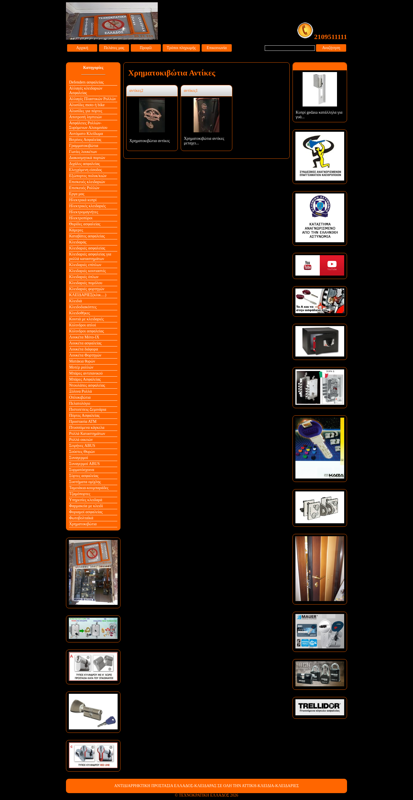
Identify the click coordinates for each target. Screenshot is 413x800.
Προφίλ (146, 48)
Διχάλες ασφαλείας (84, 164)
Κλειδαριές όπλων (84, 277)
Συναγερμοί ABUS (84, 464)
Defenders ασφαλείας (86, 82)
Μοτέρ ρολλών (81, 367)
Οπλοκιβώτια (80, 397)
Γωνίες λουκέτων (83, 152)
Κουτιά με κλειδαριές (86, 319)
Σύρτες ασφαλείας (83, 476)
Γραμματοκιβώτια (83, 146)
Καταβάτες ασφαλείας (87, 236)
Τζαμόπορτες (79, 494)
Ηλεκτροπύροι (80, 218)
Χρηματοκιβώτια (83, 524)
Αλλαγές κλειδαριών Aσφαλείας (85, 90)
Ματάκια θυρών (82, 361)
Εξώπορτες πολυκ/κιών (87, 176)
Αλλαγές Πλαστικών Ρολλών (92, 99)
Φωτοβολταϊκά (81, 518)
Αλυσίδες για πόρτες (85, 111)
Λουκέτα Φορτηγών (85, 355)
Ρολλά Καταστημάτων (87, 433)
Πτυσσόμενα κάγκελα (86, 427)
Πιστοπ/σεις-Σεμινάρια (87, 409)
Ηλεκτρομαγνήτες (83, 212)
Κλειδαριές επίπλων (85, 265)
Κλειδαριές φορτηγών (86, 289)
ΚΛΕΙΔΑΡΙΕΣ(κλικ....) (87, 295)
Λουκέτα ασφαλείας (85, 343)
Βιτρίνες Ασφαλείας (85, 139)
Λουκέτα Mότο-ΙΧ (84, 337)
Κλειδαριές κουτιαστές (87, 271)
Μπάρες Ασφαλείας (85, 379)
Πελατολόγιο (79, 403)
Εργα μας (76, 194)
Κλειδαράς (77, 242)
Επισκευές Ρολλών (84, 188)
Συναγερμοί (78, 458)
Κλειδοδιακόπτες (83, 307)
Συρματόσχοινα (81, 470)
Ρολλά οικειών (81, 439)
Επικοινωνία (217, 48)
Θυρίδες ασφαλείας (84, 224)
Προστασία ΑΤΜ (83, 421)
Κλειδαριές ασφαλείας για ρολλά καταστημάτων (90, 256)
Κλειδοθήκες (79, 313)
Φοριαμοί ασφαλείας (86, 512)
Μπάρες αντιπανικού (86, 373)
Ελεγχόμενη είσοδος (85, 170)
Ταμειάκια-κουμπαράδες (88, 488)
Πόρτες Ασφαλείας (84, 415)
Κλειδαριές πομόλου (85, 283)
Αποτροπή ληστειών (85, 117)
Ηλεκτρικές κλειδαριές (87, 206)
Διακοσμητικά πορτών (87, 158)
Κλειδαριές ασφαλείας (87, 248)
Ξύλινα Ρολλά (80, 391)
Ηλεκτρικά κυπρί (83, 200)
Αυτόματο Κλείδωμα (86, 133)
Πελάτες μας (114, 48)
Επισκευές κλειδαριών (87, 182)
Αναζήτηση (331, 48)
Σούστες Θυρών (82, 452)
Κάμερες (76, 230)
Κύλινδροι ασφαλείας (86, 331)
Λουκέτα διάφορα (83, 349)
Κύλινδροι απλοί (82, 325)
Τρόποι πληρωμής (181, 48)
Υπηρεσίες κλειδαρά (85, 500)
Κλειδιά (75, 301)
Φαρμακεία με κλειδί (86, 506)
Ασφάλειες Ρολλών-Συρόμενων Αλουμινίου (88, 125)
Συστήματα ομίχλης (85, 482)
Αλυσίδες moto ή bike (87, 105)
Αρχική (82, 48)
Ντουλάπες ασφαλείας (87, 385)
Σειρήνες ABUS (82, 445)
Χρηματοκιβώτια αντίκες (149, 141)
